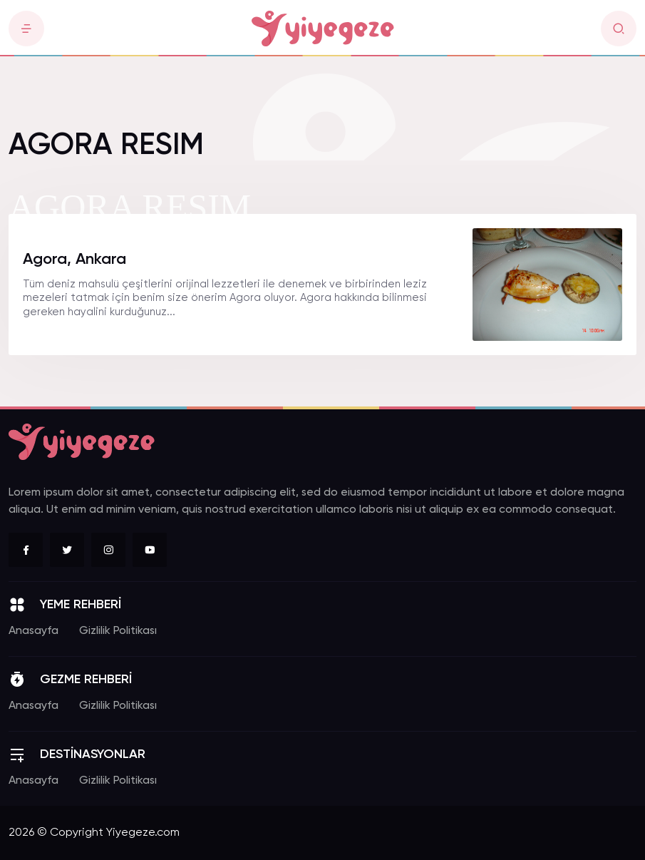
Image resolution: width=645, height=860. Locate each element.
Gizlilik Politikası (118, 631)
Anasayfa (33, 631)
